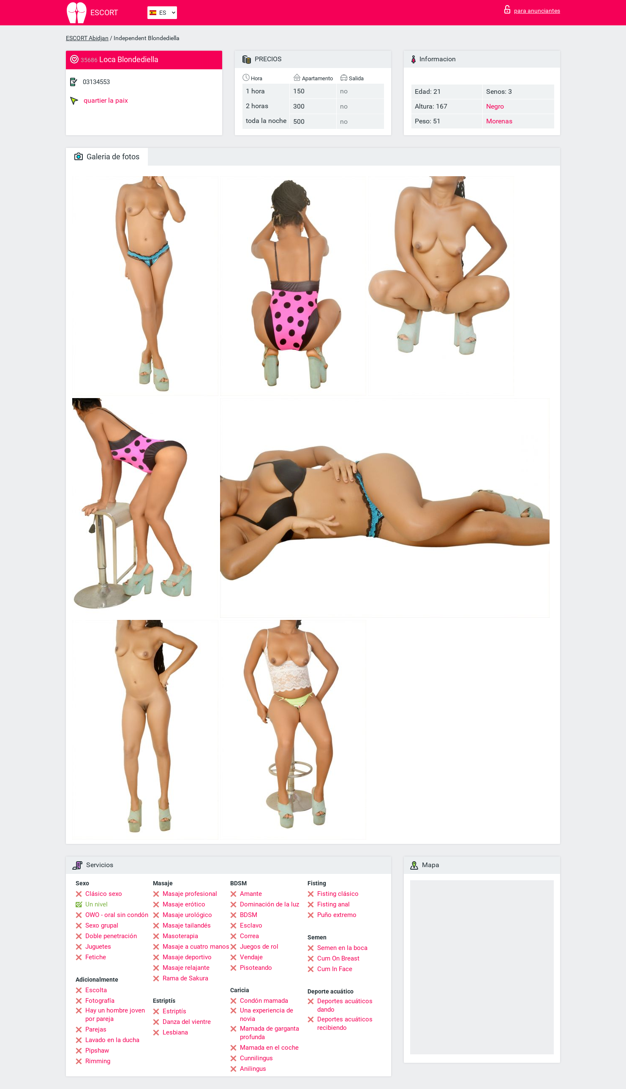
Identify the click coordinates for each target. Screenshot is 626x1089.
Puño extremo (337, 915)
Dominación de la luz (269, 904)
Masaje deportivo (187, 957)
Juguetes (98, 946)
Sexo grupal (101, 925)
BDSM (248, 915)
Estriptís (174, 1011)
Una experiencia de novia (266, 1015)
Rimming (97, 1061)
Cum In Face (334, 969)
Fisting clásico (338, 894)
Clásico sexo (103, 894)
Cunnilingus (256, 1058)
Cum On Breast (338, 958)
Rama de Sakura (185, 978)
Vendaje (251, 957)
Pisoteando (256, 968)
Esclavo (251, 925)
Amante (251, 894)
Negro (495, 106)
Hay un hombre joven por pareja (115, 1015)
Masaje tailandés (187, 925)
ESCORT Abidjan (87, 38)
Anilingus (253, 1069)
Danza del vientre (187, 1022)
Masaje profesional (190, 894)
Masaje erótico (184, 904)
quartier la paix (99, 100)
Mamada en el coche (269, 1047)
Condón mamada (264, 1000)
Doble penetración (111, 936)
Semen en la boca (342, 948)
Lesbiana (175, 1032)
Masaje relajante (186, 968)
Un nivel (96, 904)
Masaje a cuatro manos (196, 946)
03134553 (96, 82)
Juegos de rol (259, 946)
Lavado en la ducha (112, 1040)
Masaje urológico (187, 915)
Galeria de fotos (106, 156)
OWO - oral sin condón (116, 915)
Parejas (95, 1029)
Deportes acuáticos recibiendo (345, 1023)
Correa (249, 936)
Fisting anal (333, 904)
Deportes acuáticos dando (345, 1005)
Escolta (96, 990)
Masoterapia (180, 936)
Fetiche (95, 957)
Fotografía (99, 1000)
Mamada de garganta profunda (269, 1033)
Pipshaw (97, 1050)
